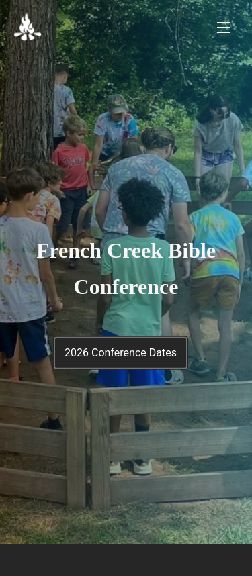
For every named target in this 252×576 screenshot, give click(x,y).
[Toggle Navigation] (223, 27)
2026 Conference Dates (121, 352)
